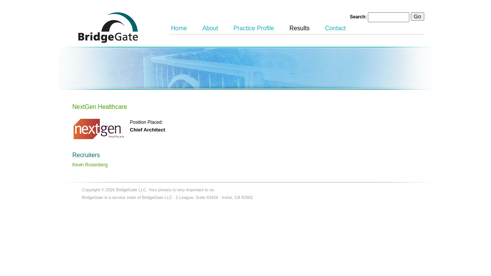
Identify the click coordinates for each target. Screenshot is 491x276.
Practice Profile (254, 28)
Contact (335, 28)
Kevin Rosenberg (90, 165)
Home (179, 28)
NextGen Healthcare (99, 107)
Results (300, 28)
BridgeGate (108, 27)
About (210, 28)
